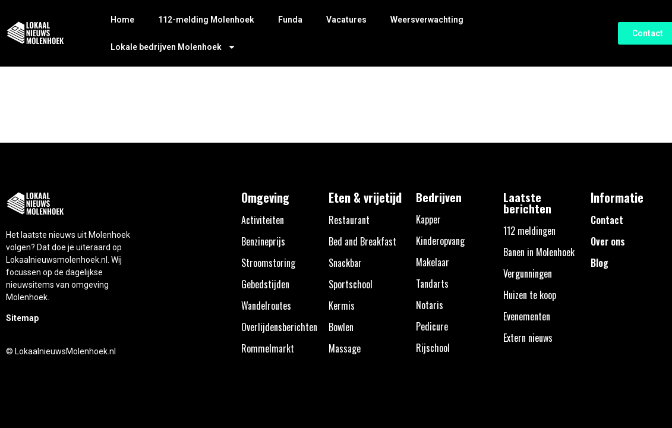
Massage (345, 348)
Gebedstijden (265, 284)
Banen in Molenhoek (539, 252)
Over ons (608, 241)
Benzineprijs (263, 241)
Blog (599, 263)
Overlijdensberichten (279, 327)
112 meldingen (529, 231)
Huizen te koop (529, 295)
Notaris (429, 305)
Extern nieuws (528, 338)
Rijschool (433, 348)
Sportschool (351, 284)
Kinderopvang (440, 241)
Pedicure (432, 326)
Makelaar (432, 262)
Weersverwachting (426, 19)
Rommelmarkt (267, 348)
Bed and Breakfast (362, 241)
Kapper (428, 219)
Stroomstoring (268, 263)
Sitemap (22, 318)
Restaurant (349, 220)
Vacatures (346, 19)
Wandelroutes (266, 305)
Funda (290, 19)
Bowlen (341, 327)
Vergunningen (527, 273)
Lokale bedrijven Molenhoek (173, 47)
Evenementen (526, 316)
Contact (607, 220)
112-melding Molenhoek (206, 19)
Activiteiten (262, 220)
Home (122, 19)
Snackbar (345, 263)
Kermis (342, 305)
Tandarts (432, 283)
